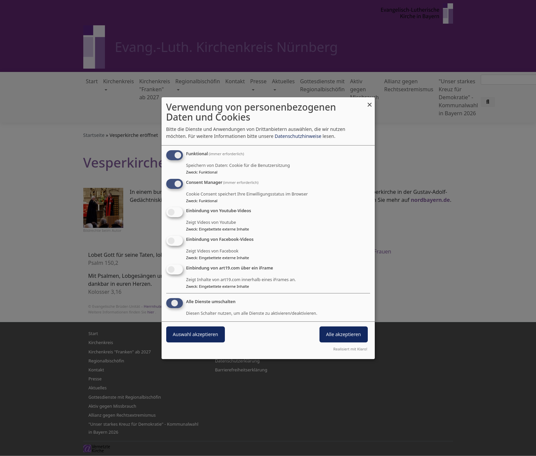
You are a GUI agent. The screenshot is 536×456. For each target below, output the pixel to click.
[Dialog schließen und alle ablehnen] (370, 101)
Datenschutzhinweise (297, 136)
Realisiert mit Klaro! (350, 348)
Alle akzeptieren (343, 334)
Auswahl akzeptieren (195, 334)
